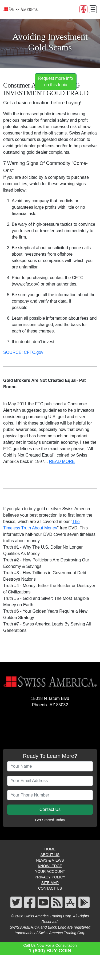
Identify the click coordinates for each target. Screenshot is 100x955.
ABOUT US (50, 855)
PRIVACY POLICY (50, 877)
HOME (50, 849)
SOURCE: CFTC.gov (23, 352)
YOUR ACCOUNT (50, 871)
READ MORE (62, 461)
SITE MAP (50, 883)
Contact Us (50, 809)
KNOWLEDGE (50, 866)
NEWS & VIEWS (50, 860)
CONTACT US (50, 888)
